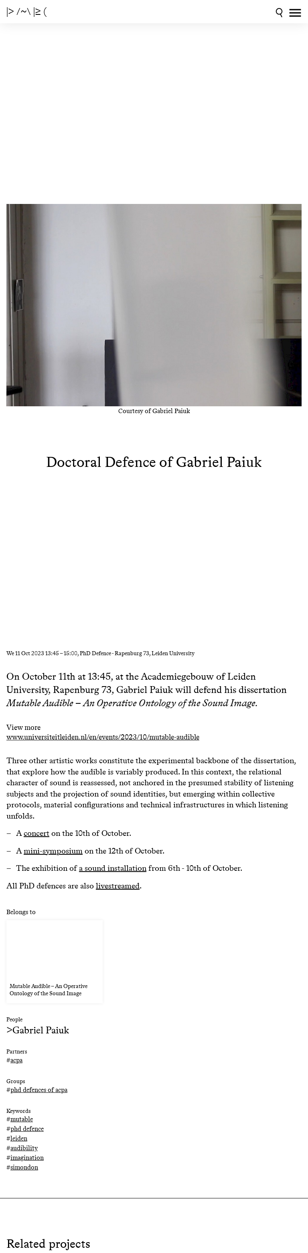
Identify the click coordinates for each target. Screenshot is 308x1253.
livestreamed (118, 885)
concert (36, 833)
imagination (27, 1157)
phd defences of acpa (38, 1089)
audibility (24, 1148)
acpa (16, 1060)
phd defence (27, 1128)
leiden (18, 1138)
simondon (24, 1167)
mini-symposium (53, 850)
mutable (21, 1119)
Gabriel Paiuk (40, 1030)
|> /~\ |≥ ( (26, 11)
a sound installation (112, 868)
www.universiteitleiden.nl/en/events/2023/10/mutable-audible (102, 737)
